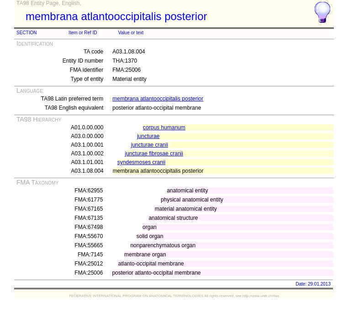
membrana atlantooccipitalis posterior (157, 99)
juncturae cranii (149, 145)
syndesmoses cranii (141, 162)
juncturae (148, 136)
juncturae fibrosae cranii (154, 153)
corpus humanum (164, 127)
